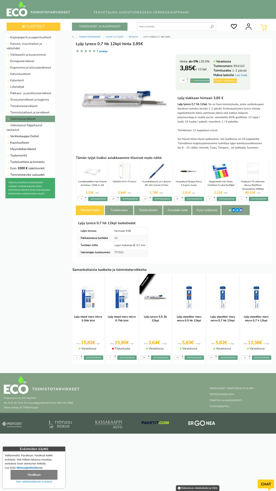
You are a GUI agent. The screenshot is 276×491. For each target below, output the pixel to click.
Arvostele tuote (178, 210)
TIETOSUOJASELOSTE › (222, 394)
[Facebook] (241, 210)
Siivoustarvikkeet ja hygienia (27, 100)
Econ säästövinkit (25, 168)
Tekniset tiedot (90, 210)
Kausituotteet (17, 143)
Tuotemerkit (16, 155)
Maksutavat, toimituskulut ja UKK (197, 488)
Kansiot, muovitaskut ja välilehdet (24, 46)
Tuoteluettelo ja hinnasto (25, 162)
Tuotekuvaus (119, 210)
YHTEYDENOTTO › (219, 406)
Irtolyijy (133, 36)
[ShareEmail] (229, 210)
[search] (212, 25)
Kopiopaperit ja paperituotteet (28, 37)
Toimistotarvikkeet (21, 119)
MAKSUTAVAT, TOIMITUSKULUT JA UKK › (232, 388)
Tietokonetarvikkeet (22, 106)
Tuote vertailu (225, 80)
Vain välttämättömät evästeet (34, 481)
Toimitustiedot (148, 210)
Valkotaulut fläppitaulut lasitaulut (24, 127)
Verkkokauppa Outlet (22, 136)
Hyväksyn (34, 475)
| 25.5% (199, 61)
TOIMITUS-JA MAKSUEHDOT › (226, 400)
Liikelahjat (15, 87)
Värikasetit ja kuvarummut (26, 55)
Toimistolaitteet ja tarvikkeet (28, 112)
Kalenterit (15, 80)
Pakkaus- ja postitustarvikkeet (28, 93)
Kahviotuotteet (18, 74)
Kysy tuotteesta (207, 210)
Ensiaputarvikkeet (20, 61)
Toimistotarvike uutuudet (25, 175)
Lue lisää (241, 75)
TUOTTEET (33, 26)
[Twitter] (237, 210)
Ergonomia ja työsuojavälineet (28, 67)
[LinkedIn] (233, 210)
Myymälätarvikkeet (21, 149)
